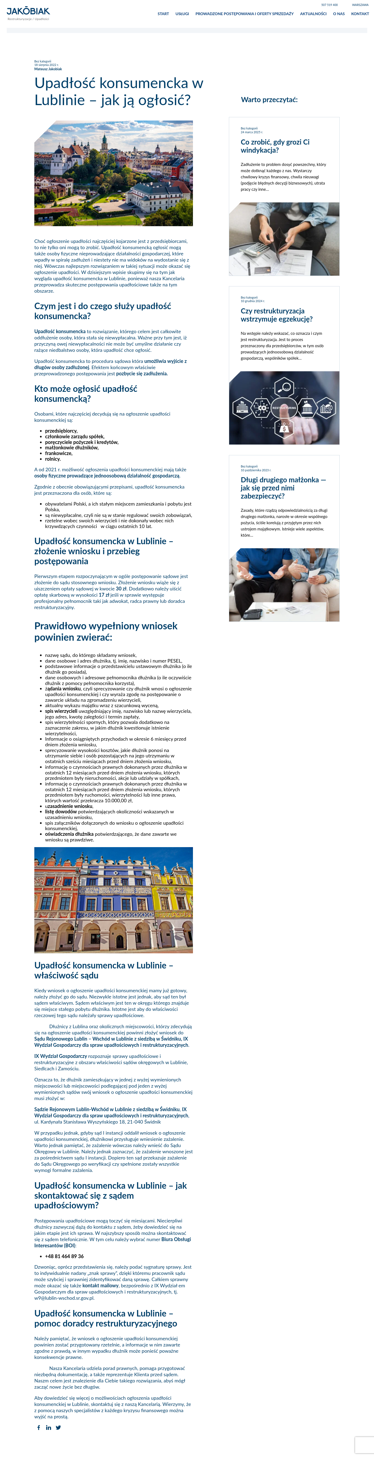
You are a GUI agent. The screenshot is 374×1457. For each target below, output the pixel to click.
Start (163, 15)
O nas (339, 15)
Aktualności (313, 15)
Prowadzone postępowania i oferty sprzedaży (244, 15)
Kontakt (360, 15)
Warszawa (360, 4)
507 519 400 (329, 4)
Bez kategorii (42, 63)
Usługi (182, 15)
